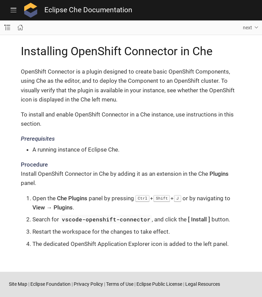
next (247, 27)
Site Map (18, 284)
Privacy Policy (88, 284)
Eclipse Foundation (50, 284)
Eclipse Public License (159, 284)
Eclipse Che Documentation (88, 10)
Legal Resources (202, 284)
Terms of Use (119, 284)
